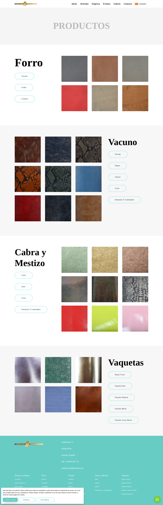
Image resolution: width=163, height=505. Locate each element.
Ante (24, 287)
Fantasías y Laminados (125, 200)
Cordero (25, 99)
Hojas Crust (120, 375)
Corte (24, 275)
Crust (117, 188)
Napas (118, 166)
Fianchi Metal (121, 409)
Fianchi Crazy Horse (124, 420)
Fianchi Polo (120, 386)
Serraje (118, 154)
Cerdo (24, 87)
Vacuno (25, 76)
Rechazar (28, 500)
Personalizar (47, 500)
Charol (118, 177)
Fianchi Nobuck (122, 397)
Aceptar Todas (10, 500)
